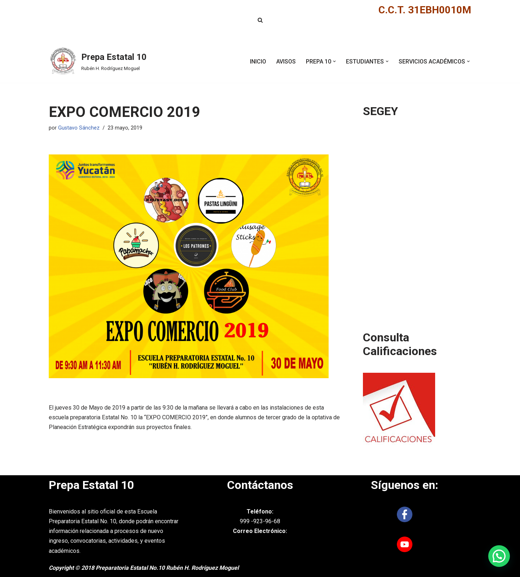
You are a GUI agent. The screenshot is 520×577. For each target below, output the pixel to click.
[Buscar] (260, 20)
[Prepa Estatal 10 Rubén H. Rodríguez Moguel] (98, 61)
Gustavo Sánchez (79, 128)
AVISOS (286, 61)
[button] (334, 61)
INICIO (258, 61)
